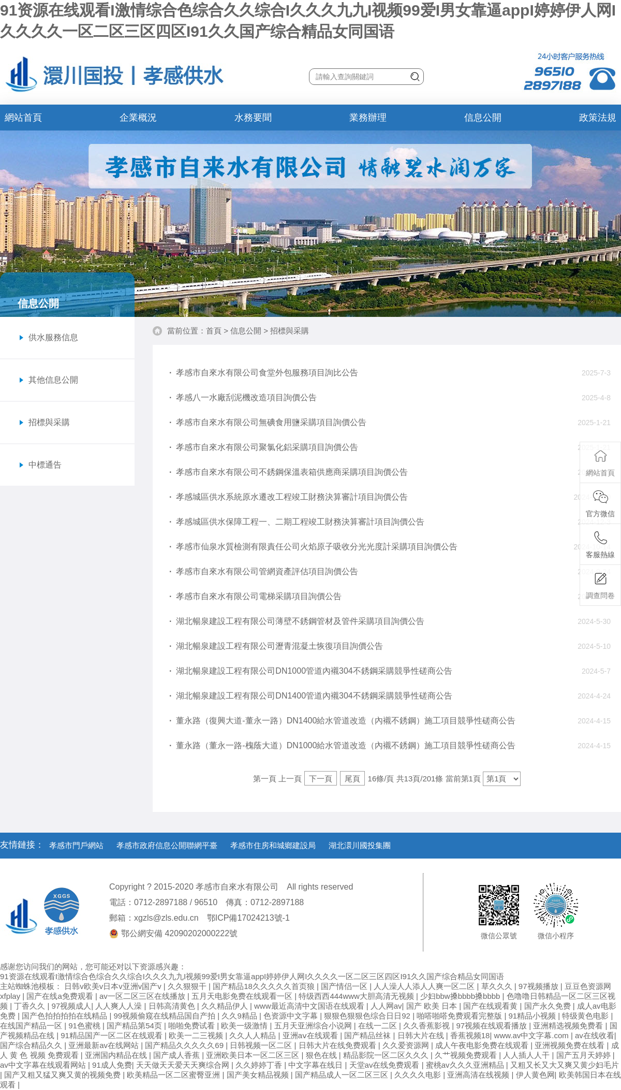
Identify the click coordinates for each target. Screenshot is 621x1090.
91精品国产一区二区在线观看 (113, 1035)
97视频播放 (539, 986)
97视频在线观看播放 (492, 1025)
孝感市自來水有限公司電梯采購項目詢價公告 (255, 596)
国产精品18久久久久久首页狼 (265, 986)
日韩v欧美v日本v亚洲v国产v (114, 986)
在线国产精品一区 (32, 1025)
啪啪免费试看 (192, 1025)
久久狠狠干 (188, 986)
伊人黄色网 (535, 1074)
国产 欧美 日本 (433, 1005)
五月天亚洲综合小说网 (314, 1025)
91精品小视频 (533, 1015)
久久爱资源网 (406, 1045)
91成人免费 (112, 1064)
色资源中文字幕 (291, 1015)
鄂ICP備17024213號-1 (248, 917)
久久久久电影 (418, 1074)
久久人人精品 (253, 1035)
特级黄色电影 (586, 1015)
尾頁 (352, 778)
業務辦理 (368, 117)
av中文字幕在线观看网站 (44, 1064)
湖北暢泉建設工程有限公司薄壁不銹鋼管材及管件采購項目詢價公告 (296, 621)
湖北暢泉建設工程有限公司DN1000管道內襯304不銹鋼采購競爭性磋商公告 (310, 670)
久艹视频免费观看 (467, 1055)
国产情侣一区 (345, 986)
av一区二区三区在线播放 (143, 996)
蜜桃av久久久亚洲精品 (466, 1064)
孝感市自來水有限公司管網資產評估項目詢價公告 (263, 571)
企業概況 (138, 117)
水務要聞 (253, 117)
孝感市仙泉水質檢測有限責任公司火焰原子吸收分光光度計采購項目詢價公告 (313, 546)
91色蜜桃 (85, 1025)
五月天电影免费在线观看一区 (242, 996)
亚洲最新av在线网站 (104, 1045)
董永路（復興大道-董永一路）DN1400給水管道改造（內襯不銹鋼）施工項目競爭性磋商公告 (342, 720)
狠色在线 (322, 1055)
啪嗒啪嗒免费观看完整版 (460, 1015)
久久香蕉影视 (427, 1025)
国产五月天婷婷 (584, 1055)
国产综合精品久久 (32, 1045)
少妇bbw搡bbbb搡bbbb (461, 996)
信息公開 (482, 117)
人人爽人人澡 (119, 1005)
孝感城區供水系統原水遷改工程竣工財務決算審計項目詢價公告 (288, 496)
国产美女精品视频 (259, 1074)
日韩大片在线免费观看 (338, 1045)
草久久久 (497, 986)
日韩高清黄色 (173, 1005)
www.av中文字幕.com (532, 1035)
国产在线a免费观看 (60, 996)
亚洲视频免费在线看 (571, 1045)
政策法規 (597, 117)
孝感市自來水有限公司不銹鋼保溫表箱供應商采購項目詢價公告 (288, 472)
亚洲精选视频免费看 (569, 1025)
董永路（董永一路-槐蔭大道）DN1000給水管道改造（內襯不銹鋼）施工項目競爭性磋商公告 (342, 745)
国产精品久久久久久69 (185, 1045)
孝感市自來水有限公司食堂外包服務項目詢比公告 (263, 372)
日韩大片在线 (421, 1035)
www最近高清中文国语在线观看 (310, 1005)
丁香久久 (30, 1005)
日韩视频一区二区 (262, 1045)
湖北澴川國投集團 (360, 845)
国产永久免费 (548, 1005)
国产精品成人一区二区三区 (342, 1074)
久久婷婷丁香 (259, 1064)
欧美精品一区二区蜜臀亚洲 (174, 1074)
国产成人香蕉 (177, 1055)
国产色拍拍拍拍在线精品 (65, 1015)
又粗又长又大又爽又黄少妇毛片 (564, 1064)
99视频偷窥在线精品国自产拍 (166, 1015)
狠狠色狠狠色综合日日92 (368, 1015)
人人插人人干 (527, 1055)
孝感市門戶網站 (76, 845)
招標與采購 (289, 330)
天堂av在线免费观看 (385, 1064)
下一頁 (320, 778)
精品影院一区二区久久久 (387, 1055)
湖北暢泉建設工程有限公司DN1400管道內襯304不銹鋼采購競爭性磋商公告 (310, 695)
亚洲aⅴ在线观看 (312, 1035)
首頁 (213, 330)
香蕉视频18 (470, 1035)
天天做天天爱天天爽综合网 (183, 1064)
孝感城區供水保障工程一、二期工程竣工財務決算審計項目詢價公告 (296, 521)
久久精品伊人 (225, 1005)
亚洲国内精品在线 (117, 1055)
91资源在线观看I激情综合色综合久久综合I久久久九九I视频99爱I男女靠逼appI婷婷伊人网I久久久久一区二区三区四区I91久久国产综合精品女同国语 (252, 976)
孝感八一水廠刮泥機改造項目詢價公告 (243, 397)
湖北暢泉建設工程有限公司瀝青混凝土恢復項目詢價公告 (276, 646)
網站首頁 (23, 117)
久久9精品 (240, 1015)
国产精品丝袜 (368, 1035)
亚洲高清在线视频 (479, 1074)
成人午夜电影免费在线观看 (482, 1045)
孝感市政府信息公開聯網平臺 (166, 845)
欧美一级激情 (245, 1025)
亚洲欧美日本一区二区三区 (253, 1055)
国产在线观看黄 (491, 1005)
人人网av (386, 1005)
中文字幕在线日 (316, 1064)
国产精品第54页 (135, 1025)
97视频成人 (72, 1005)
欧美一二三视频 (197, 1035)
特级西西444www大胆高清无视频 (357, 996)
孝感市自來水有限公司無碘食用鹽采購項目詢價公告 (267, 422)
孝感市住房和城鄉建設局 (273, 845)
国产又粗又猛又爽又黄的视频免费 (63, 1074)
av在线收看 (594, 1035)
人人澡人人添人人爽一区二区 (425, 986)
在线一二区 (378, 1025)
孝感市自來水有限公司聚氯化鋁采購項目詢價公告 (263, 447)
